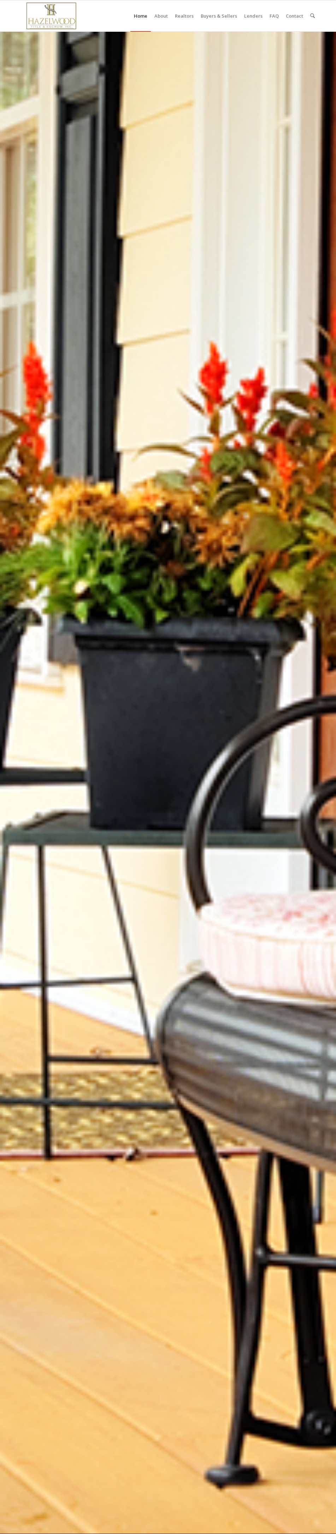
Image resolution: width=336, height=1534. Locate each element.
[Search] (312, 15)
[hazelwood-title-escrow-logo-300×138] (51, 15)
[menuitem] (140, 15)
